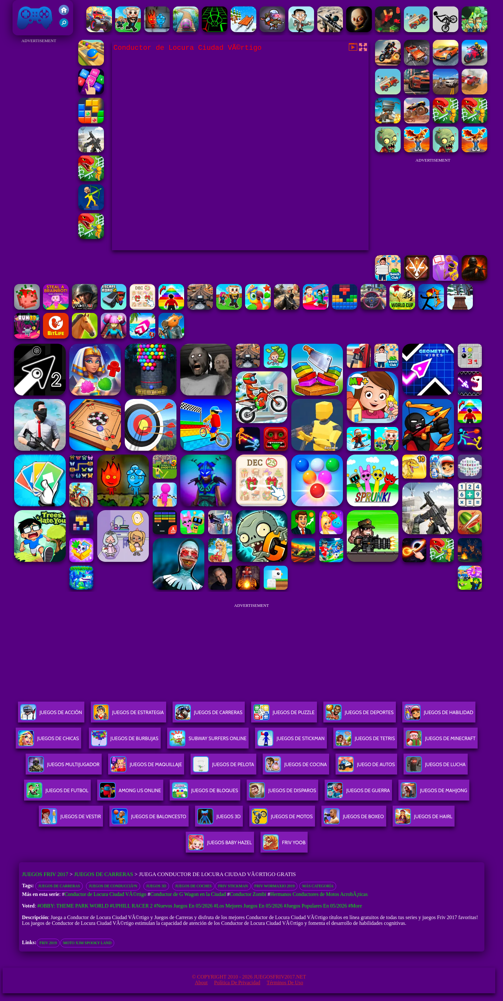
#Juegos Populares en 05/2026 (315, 905)
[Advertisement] (39, 141)
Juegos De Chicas (48, 741)
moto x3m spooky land (87, 943)
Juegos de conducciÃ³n (113, 886)
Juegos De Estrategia (128, 715)
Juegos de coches (193, 886)
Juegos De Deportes (360, 715)
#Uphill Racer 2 (131, 905)
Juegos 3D (156, 886)
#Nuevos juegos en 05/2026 (183, 905)
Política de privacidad (237, 982)
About (201, 982)
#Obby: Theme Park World (72, 905)
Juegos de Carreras (103, 874)
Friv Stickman (233, 886)
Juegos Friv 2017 (35, 17)
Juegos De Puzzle (284, 715)
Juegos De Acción (51, 715)
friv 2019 (48, 943)
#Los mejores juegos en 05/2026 (248, 905)
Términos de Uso (285, 982)
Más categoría (317, 886)
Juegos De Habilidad (439, 715)
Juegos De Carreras (209, 715)
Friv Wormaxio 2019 (274, 886)
